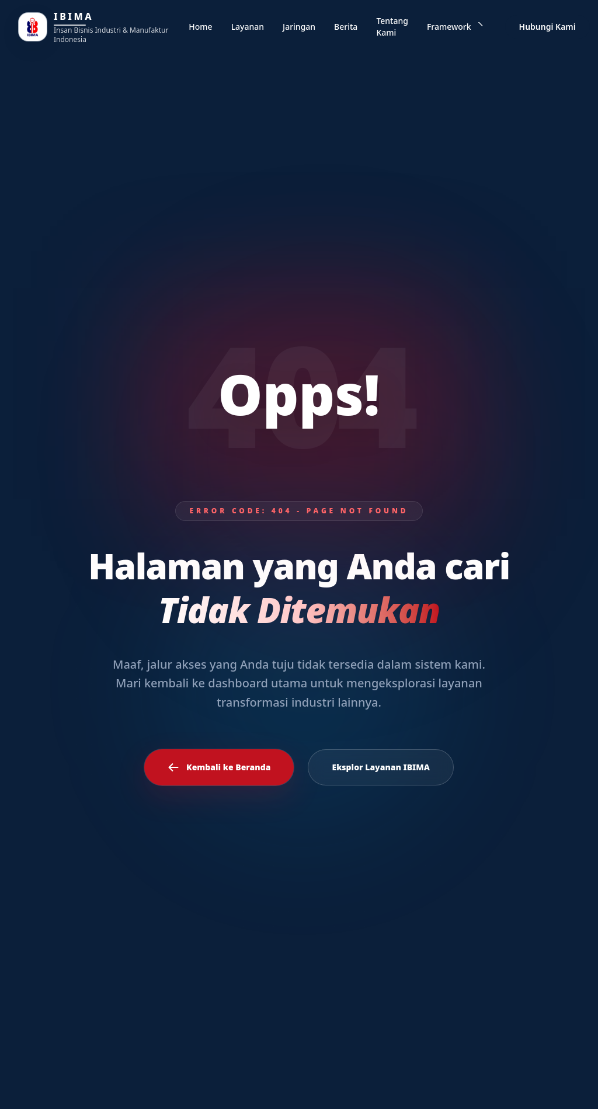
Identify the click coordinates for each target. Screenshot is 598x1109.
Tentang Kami (392, 26)
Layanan (247, 26)
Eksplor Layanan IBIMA (381, 767)
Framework (455, 26)
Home (200, 26)
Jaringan (299, 26)
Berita (345, 26)
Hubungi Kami (547, 26)
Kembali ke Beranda (219, 767)
